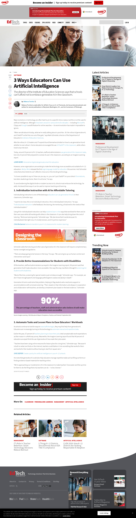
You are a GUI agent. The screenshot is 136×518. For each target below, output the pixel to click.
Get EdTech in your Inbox (100, 480)
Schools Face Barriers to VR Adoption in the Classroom (112, 260)
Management (59, 402)
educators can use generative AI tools (61, 195)
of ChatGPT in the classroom (66, 145)
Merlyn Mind (26, 169)
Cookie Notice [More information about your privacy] (66, 516)
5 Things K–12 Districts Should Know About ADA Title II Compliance (111, 106)
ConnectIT (61, 22)
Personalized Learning (44, 402)
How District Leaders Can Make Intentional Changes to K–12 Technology (112, 87)
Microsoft (80, 123)
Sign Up (97, 3)
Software (15, 72)
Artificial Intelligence (74, 402)
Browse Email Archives (99, 485)
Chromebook (79, 176)
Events (68, 22)
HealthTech (48, 499)
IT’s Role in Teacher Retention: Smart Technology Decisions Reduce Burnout (110, 97)
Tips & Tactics (46, 22)
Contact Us (22, 481)
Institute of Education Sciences (32, 138)
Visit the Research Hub (78, 507)
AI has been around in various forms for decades (51, 123)
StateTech (35, 499)
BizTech (14, 499)
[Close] (132, 513)
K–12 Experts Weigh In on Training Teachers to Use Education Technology (111, 277)
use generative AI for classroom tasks (73, 152)
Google (24, 125)
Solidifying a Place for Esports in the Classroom (111, 268)
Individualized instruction (23, 204)
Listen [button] (20, 114)
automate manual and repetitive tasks (65, 329)
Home (10, 72)
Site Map (56, 481)
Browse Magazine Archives (100, 505)
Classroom (29, 402)
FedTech (23, 499)
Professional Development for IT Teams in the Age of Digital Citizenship (111, 79)
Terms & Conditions (43, 481)
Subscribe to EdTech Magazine (102, 501)
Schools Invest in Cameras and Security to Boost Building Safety (111, 252)
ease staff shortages (47, 326)
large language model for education (54, 169)
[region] (68, 513)
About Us (13, 481)
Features (37, 22)
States (31, 22)
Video (53, 22)
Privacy (31, 481)
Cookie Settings (104, 513)
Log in (127, 22)
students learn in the (53, 212)
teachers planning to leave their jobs (47, 334)
